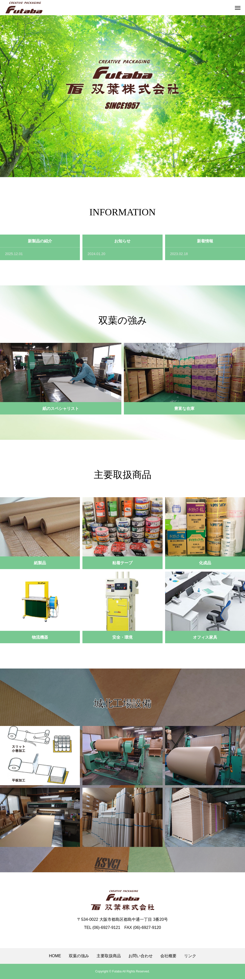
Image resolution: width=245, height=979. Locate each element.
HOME (55, 956)
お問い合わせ (140, 956)
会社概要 (168, 956)
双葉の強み (79, 956)
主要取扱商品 (109, 956)
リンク (190, 956)
